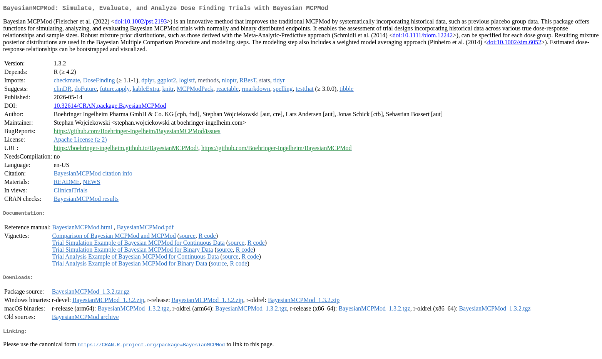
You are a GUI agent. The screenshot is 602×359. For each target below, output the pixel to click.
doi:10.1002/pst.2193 (140, 23)
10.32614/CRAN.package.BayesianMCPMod (110, 107)
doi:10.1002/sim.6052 (514, 43)
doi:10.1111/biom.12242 (423, 36)
